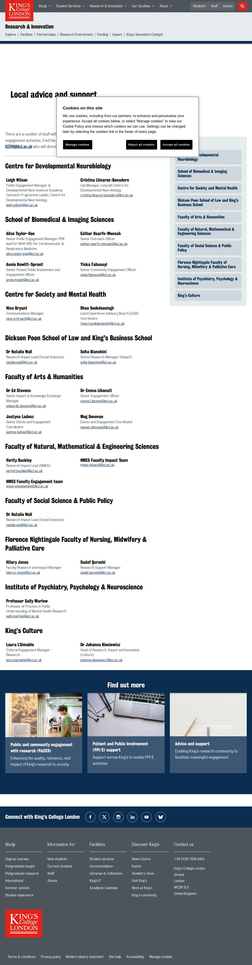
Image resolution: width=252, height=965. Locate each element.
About (167, 7)
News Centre (150, 860)
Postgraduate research (23, 874)
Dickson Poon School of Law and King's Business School (208, 202)
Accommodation (108, 867)
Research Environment (76, 35)
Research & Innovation (109, 7)
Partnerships (46, 35)
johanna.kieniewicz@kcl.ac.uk (101, 660)
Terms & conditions (22, 957)
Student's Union (150, 874)
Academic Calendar (108, 889)
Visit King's (150, 882)
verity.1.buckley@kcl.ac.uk (24, 471)
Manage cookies (160, 957)
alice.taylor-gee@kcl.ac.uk (24, 254)
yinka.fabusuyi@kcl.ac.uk (98, 275)
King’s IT (108, 882)
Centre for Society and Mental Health (207, 188)
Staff (214, 6)
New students (65, 860)
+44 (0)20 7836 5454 (189, 859)
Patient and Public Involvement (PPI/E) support (120, 746)
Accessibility (135, 957)
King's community (150, 896)
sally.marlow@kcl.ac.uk (22, 616)
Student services (108, 860)
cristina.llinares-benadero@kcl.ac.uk (106, 195)
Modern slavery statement (84, 957)
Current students (65, 867)
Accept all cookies (176, 144)
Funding (102, 35)
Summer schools (23, 889)
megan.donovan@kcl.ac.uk (99, 427)
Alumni (228, 6)
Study (46, 7)
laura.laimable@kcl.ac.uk (24, 660)
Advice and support (192, 743)
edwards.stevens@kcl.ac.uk (26, 406)
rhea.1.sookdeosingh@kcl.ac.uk (102, 323)
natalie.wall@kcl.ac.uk (21, 362)
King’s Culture (189, 295)
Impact (117, 35)
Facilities (26, 35)
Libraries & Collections (108, 874)
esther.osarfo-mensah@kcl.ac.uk (103, 244)
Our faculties (144, 7)
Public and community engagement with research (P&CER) (42, 747)
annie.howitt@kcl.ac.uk (22, 280)
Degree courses (23, 860)
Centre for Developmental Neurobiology (198, 157)
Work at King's (150, 889)
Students (199, 6)
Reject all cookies (142, 144)
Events (150, 867)
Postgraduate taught (23, 867)
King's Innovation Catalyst (145, 35)
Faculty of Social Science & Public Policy (204, 248)
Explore (10, 35)
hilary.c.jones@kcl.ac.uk (23, 572)
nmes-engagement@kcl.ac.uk (27, 486)
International (23, 882)
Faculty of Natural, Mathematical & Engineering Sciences (206, 231)
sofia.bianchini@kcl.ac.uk (98, 362)
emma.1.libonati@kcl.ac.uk (98, 401)
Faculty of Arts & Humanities (201, 216)
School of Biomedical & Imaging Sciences (202, 173)
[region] (127, 126)
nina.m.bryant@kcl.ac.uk (23, 319)
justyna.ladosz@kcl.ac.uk (24, 432)
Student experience (23, 896)
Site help (115, 957)
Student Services (71, 7)
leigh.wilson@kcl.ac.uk (22, 205)
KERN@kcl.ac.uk (18, 147)
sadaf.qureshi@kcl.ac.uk (97, 572)
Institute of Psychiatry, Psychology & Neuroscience (208, 281)
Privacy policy (51, 957)
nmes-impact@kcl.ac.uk (97, 465)
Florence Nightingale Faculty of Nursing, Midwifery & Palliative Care (207, 264)
